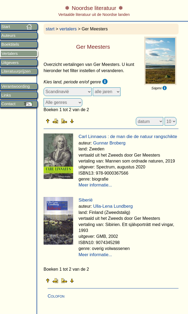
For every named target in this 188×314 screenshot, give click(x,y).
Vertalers (10, 53)
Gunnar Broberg (109, 143)
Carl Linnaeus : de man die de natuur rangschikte (128, 136)
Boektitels (10, 44)
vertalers (68, 28)
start (50, 28)
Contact (8, 104)
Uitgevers (10, 63)
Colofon (56, 296)
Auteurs (8, 35)
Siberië (86, 200)
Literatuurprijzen (16, 71)
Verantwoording (15, 86)
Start (5, 26)
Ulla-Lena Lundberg (113, 206)
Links (6, 95)
